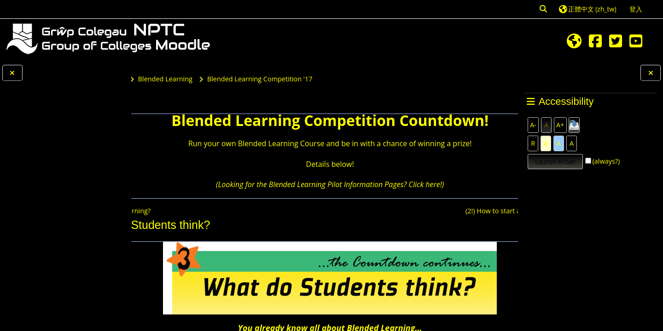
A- (533, 124)
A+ (560, 124)
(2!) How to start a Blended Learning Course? (427, 210)
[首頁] (108, 38)
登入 (635, 9)
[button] (543, 9)
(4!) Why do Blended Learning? (199, 210)
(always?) (606, 161)
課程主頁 (164, 108)
